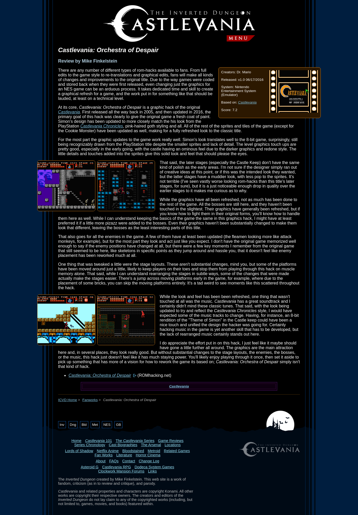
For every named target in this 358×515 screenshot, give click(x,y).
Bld (84, 425)
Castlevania (247, 102)
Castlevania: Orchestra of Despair (100, 375)
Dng (73, 425)
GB (118, 425)
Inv (62, 425)
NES (106, 425)
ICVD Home (67, 400)
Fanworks (90, 400)
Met (95, 425)
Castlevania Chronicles (101, 126)
